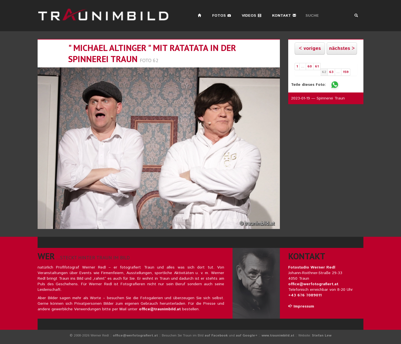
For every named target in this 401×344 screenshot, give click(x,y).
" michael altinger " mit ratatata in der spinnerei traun (152, 53)
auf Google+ (247, 335)
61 (317, 66)
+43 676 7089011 (305, 295)
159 (346, 72)
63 (331, 72)
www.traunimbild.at (277, 335)
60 (309, 66)
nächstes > (342, 48)
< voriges (310, 48)
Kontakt (284, 15)
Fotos (221, 15)
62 (324, 72)
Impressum (301, 306)
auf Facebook (216, 335)
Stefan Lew (321, 335)
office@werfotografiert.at (313, 284)
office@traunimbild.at (160, 309)
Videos (251, 15)
